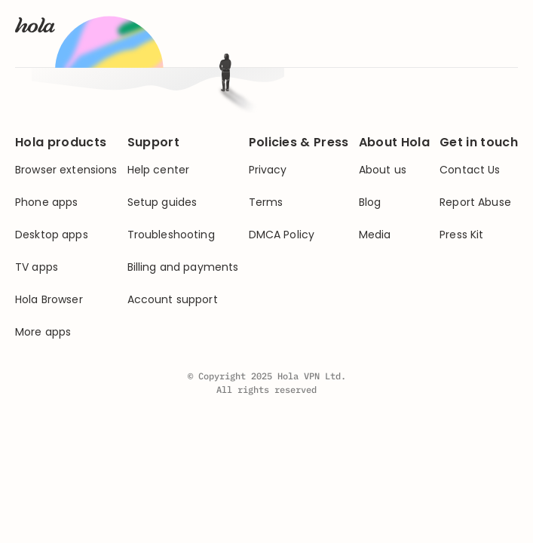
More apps (43, 332)
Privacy (268, 170)
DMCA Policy (282, 235)
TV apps (36, 267)
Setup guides (162, 202)
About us (382, 170)
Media (375, 235)
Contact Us (470, 170)
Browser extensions (66, 170)
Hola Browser (49, 300)
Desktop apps (51, 235)
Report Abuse (475, 202)
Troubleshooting (171, 235)
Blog (370, 202)
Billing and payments (183, 267)
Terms (266, 202)
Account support (172, 300)
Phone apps (46, 202)
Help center (158, 170)
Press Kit (461, 235)
